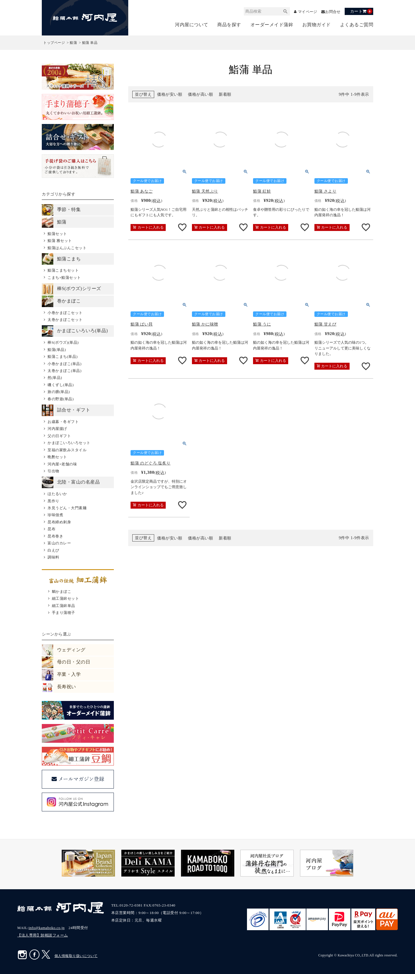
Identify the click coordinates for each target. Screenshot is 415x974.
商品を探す (229, 24)
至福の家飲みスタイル (67, 450)
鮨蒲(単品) (57, 349)
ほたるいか (57, 494)
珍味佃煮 (55, 515)
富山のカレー (59, 543)
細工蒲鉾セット (65, 598)
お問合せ (332, 12)
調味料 (53, 557)
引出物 (53, 471)
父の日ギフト (59, 436)
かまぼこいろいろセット (69, 443)
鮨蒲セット (57, 234)
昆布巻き (55, 536)
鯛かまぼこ (61, 591)
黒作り (53, 501)
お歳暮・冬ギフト (63, 422)
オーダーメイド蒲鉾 (271, 24)
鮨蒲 (73, 43)
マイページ (305, 12)
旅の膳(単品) (59, 392)
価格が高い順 (200, 94)
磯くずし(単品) (61, 385)
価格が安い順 (169, 94)
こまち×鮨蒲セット (64, 277)
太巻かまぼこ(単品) (65, 370)
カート (361, 11)
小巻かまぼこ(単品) (65, 364)
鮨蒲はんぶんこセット (67, 248)
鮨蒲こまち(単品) (63, 356)
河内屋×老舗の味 (62, 464)
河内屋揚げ (57, 428)
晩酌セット (57, 457)
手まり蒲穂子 (63, 612)
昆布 (51, 529)
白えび (53, 550)
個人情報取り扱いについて (76, 956)
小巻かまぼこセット (65, 313)
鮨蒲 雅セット (60, 240)
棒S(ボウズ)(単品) (63, 342)
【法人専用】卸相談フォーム (42, 935)
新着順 (225, 94)
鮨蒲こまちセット (63, 270)
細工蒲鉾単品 (63, 605)
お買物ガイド (316, 24)
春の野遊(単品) (61, 399)
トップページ (54, 43)
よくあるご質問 (356, 24)
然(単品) (55, 377)
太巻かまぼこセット (65, 319)
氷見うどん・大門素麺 (67, 508)
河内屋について (191, 24)
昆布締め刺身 (59, 522)
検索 (281, 11)
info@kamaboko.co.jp (47, 928)
